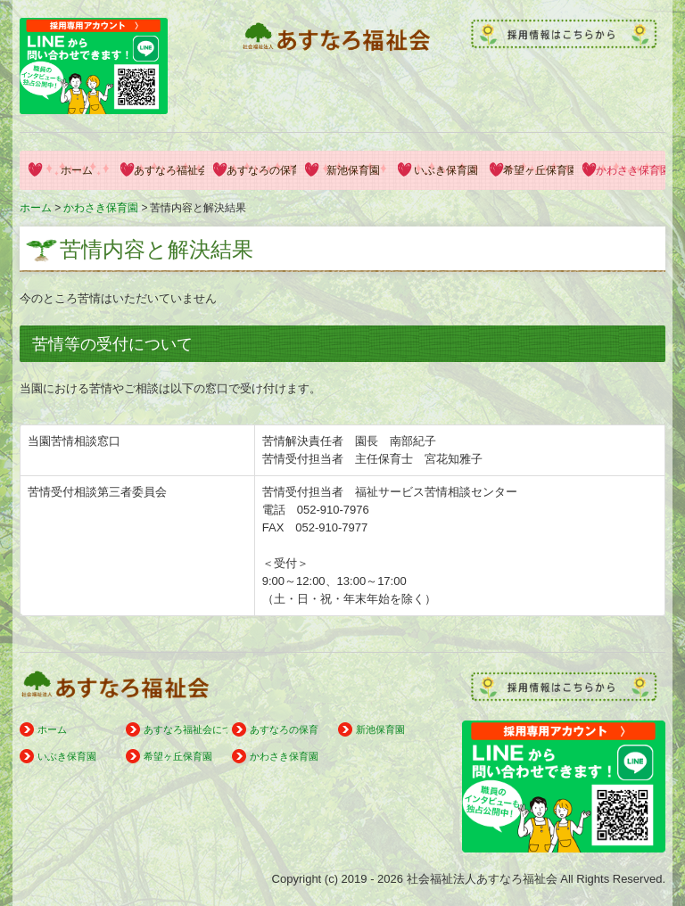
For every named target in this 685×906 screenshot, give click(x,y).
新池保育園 (353, 170)
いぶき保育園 (446, 170)
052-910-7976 (333, 509)
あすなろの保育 (261, 170)
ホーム (77, 170)
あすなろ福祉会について (168, 170)
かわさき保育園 (630, 170)
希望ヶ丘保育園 (538, 170)
